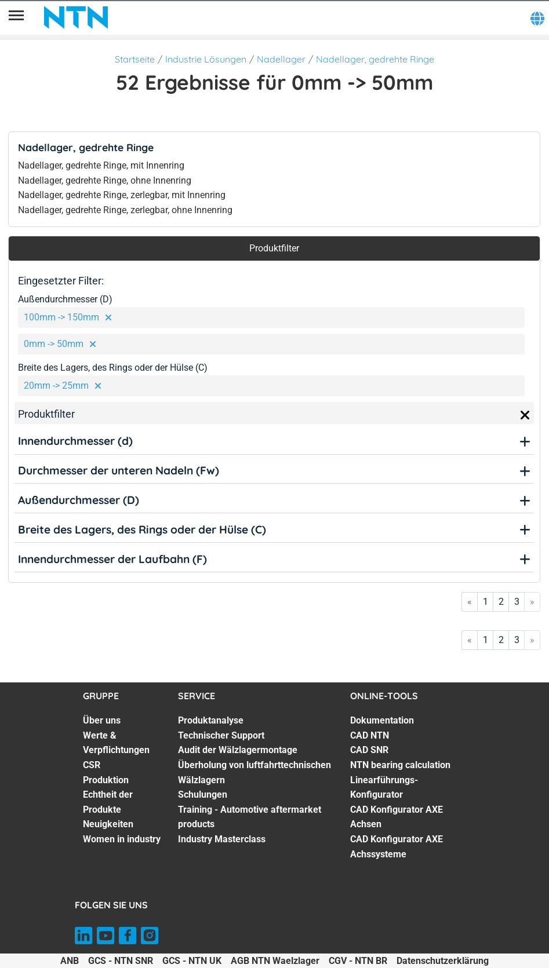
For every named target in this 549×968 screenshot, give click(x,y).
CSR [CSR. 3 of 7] (91, 764)
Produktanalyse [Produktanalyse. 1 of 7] (210, 720)
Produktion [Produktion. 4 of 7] (106, 780)
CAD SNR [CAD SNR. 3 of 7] (369, 749)
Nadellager (281, 59)
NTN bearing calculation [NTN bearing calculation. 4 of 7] (400, 764)
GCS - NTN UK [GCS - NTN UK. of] (191, 960)
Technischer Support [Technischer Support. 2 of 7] (221, 735)
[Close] (525, 415)
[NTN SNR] (75, 17)
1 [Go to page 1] (485, 601)
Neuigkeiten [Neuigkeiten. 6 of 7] (108, 824)
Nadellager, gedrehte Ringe (375, 59)
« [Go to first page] (469, 601)
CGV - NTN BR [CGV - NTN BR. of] (358, 960)
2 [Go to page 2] (501, 601)
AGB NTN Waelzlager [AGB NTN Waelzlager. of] (275, 960)
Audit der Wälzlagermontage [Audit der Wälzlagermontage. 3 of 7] (237, 749)
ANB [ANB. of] (69, 960)
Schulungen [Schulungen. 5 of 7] (202, 794)
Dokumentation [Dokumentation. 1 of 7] (382, 720)
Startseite (135, 59)
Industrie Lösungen (205, 59)
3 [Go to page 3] (516, 601)
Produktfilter (274, 248)
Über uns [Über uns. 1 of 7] (102, 720)
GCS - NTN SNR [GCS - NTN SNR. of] (120, 960)
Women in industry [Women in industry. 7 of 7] (122, 839)
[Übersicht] (16, 17)
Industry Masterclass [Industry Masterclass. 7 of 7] (222, 839)
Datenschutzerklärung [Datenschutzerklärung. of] (443, 960)
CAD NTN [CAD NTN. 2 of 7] (369, 735)
